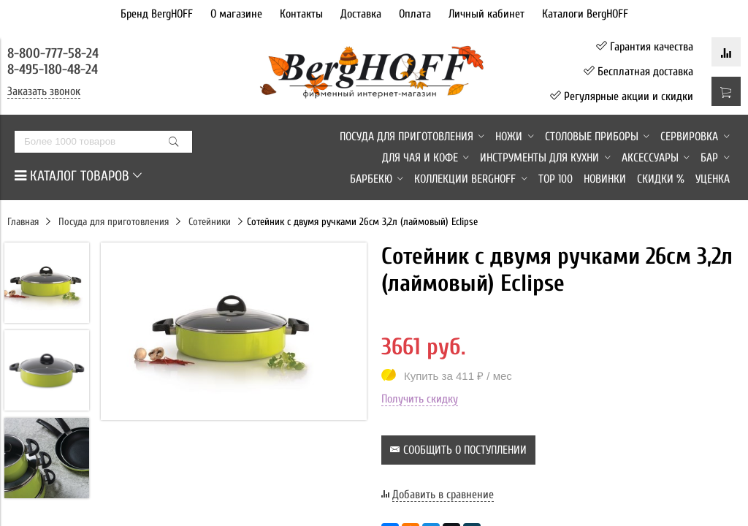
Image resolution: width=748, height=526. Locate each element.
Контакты (301, 13)
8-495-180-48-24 (52, 69)
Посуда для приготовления (113, 222)
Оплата (415, 13)
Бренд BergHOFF (157, 13)
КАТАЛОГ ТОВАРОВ (78, 176)
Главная (23, 222)
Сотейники (209, 222)
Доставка (360, 13)
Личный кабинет (486, 13)
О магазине (236, 13)
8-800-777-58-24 (54, 53)
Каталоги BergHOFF (585, 13)
